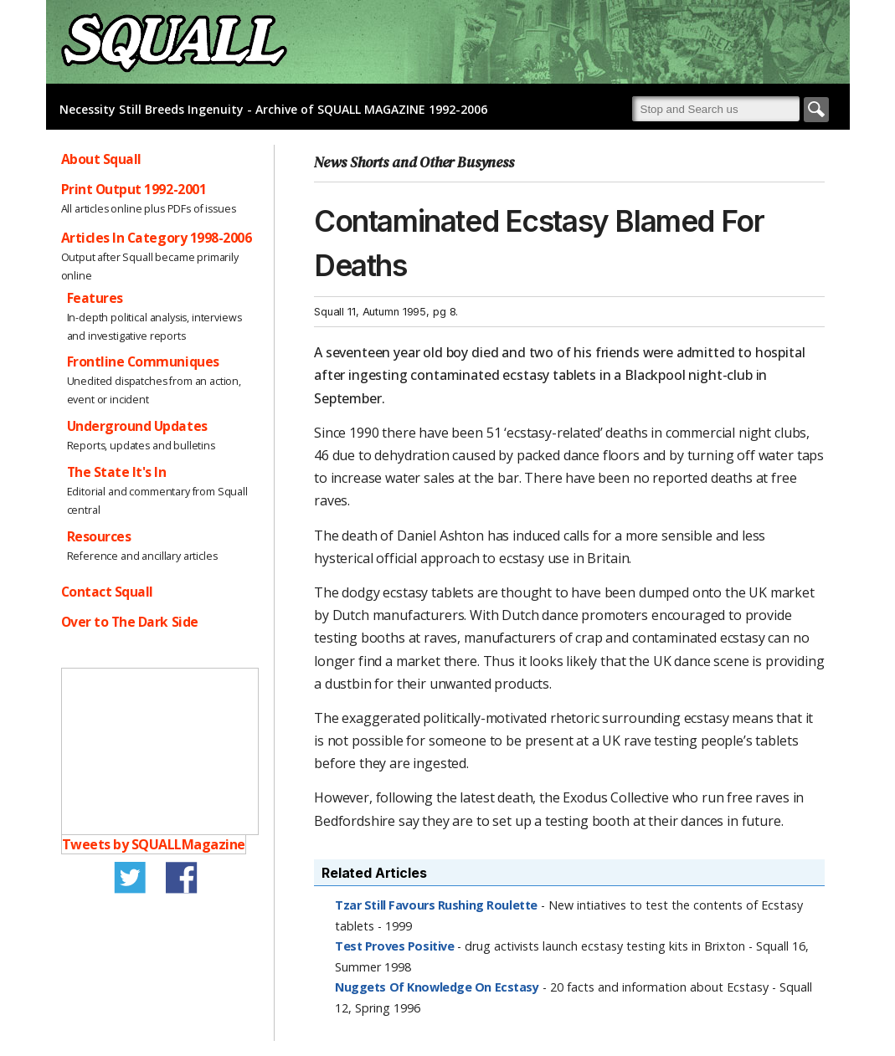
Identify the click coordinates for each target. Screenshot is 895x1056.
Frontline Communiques (143, 361)
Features (95, 298)
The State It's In (117, 472)
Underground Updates (137, 426)
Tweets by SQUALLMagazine (153, 844)
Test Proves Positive (394, 946)
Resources (99, 536)
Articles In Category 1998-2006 (156, 237)
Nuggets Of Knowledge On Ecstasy (437, 987)
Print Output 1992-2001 (134, 189)
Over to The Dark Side (129, 622)
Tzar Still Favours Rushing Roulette (436, 905)
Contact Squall (107, 591)
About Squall (101, 159)
